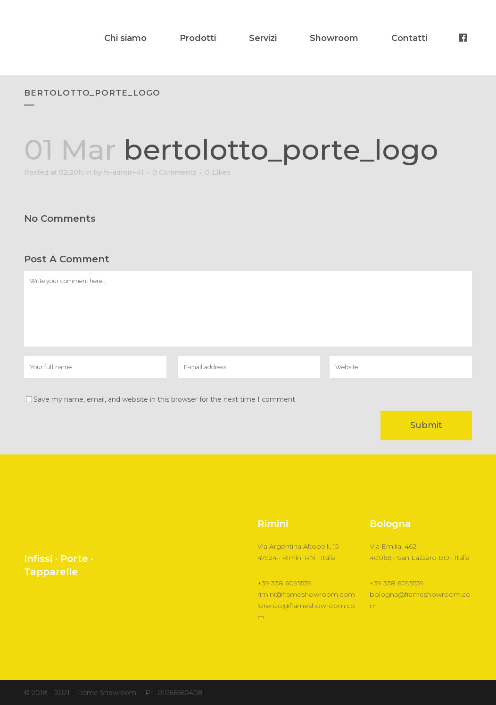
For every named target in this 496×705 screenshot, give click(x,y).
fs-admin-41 (124, 172)
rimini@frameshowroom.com (306, 594)
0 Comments (174, 172)
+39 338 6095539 (284, 583)
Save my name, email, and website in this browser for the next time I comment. (165, 399)
